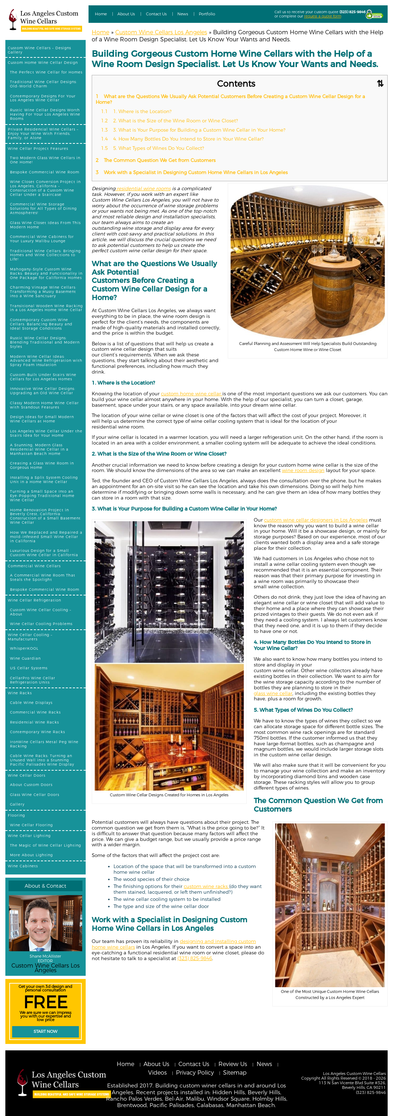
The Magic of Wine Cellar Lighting (45, 845)
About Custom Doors (31, 784)
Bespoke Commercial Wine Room (44, 172)
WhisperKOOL (24, 648)
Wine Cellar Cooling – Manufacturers (30, 637)
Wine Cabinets (23, 866)
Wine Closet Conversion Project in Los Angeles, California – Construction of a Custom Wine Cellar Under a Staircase (45, 188)
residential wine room (141, 188)
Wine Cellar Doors (26, 775)
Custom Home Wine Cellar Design (43, 62)
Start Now (45, 1031)
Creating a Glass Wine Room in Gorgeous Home (42, 465)
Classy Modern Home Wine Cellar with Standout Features (44, 405)
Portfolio (207, 13)
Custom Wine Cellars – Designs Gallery (39, 50)
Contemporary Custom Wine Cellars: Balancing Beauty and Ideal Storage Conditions (41, 324)
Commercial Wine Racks (35, 712)
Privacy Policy (195, 1072)
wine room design (303, 470)
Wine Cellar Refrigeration (34, 600)
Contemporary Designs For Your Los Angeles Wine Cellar (43, 98)
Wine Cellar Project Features (38, 148)
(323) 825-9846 (352, 12)
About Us (126, 13)
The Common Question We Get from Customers (156, 160)
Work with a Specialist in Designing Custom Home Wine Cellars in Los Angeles (192, 172)
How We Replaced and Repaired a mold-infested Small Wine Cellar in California (46, 536)
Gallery (17, 804)
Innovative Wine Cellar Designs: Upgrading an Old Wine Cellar (42, 390)
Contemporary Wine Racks (37, 732)
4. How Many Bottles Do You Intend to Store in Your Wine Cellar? (184, 139)
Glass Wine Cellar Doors (34, 794)
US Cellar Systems (28, 668)
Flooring (16, 815)
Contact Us (156, 13)
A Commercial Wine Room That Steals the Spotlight (42, 577)
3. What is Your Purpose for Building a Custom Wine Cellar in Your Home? (194, 130)
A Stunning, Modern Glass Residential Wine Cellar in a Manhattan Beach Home (39, 449)
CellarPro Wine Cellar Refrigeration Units (32, 680)
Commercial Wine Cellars (34, 566)
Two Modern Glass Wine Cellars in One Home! (45, 160)
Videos (157, 1072)
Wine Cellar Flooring (31, 825)
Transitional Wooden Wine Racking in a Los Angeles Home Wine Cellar (46, 308)
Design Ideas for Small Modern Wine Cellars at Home (42, 419)
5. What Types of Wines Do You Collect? (153, 148)
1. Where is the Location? (137, 111)
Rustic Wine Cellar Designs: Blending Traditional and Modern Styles (45, 342)
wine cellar (208, 393)
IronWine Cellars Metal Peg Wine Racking (44, 744)
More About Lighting (31, 855)
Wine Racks (20, 693)
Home (101, 13)
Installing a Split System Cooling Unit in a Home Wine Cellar (44, 479)
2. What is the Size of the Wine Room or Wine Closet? (170, 120)
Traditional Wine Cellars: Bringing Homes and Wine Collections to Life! (45, 255)
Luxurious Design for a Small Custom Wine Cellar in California (44, 552)
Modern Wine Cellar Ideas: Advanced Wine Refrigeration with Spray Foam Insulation (46, 360)
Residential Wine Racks (34, 722)
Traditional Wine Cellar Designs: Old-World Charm (43, 84)
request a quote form (322, 16)
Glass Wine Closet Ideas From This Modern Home (45, 224)
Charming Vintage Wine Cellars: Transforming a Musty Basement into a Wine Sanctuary (43, 291)
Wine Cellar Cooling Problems (41, 624)
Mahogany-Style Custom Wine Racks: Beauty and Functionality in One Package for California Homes (46, 273)
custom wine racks (206, 886)
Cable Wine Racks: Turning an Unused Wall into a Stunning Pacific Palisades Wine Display (42, 760)
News (182, 13)
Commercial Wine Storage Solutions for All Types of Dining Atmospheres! (43, 208)
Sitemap (235, 1072)
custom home (178, 393)
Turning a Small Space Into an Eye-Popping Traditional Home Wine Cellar (42, 495)
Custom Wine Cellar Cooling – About (40, 612)
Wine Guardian (25, 658)
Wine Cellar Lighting (29, 835)
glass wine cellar (273, 693)
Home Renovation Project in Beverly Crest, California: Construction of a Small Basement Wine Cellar (45, 516)
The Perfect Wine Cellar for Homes (46, 72)
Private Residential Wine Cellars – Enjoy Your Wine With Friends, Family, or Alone (43, 133)
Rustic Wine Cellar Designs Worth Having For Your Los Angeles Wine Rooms (45, 114)
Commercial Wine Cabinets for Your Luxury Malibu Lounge (42, 238)
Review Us (232, 1064)
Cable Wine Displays (31, 702)
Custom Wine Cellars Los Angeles (161, 32)
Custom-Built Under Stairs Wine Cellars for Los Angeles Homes (43, 376)
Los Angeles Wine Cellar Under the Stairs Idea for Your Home (46, 433)
